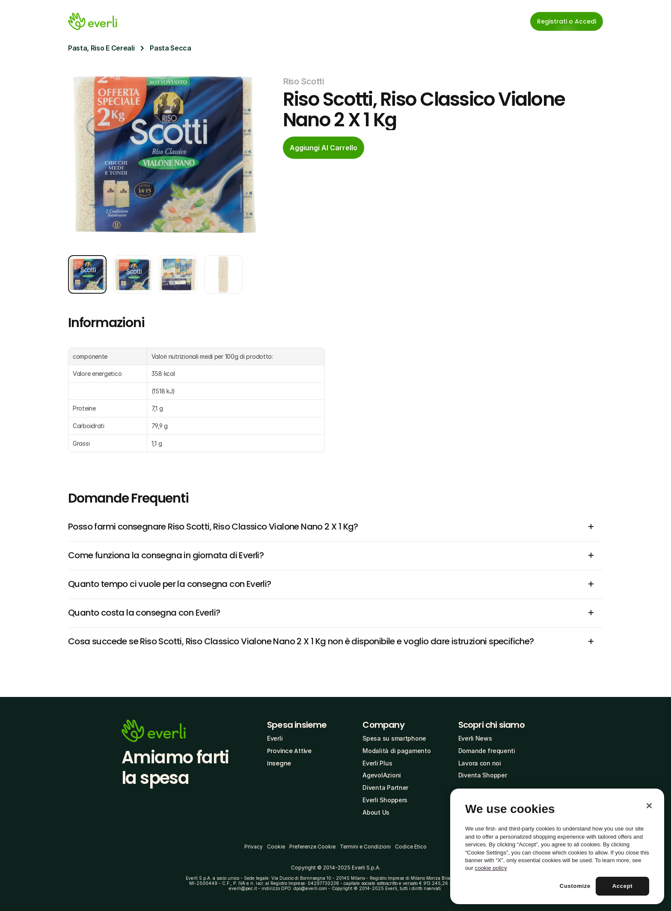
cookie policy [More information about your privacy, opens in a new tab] (491, 868)
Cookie (276, 846)
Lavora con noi (479, 763)
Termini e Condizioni (365, 846)
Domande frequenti (486, 750)
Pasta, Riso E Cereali (101, 48)
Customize (575, 886)
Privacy (253, 846)
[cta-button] (323, 148)
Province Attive (289, 751)
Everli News (475, 738)
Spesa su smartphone (394, 738)
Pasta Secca (170, 48)
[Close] (649, 805)
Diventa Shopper (482, 775)
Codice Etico (411, 846)
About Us (375, 812)
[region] (557, 846)
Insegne (279, 763)
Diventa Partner (385, 787)
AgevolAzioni (381, 775)
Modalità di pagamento (396, 750)
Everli (274, 738)
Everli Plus (377, 763)
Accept (622, 886)
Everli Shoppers (384, 800)
